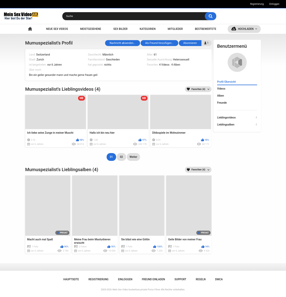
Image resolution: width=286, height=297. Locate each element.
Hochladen (246, 28)
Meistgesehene (90, 28)
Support (180, 279)
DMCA (219, 279)
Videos (221, 88)
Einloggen (274, 4)
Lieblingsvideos (237, 117)
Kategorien (148, 28)
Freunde (222, 102)
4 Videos (164, 64)
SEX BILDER (120, 28)
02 (121, 156)
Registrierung (257, 4)
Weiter (133, 156)
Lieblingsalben (237, 124)
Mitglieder (175, 28)
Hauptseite (30, 29)
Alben (220, 95)
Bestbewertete (205, 28)
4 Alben (175, 64)
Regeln (201, 279)
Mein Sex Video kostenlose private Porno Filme (136, 289)
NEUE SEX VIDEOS (57, 28)
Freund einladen (153, 279)
